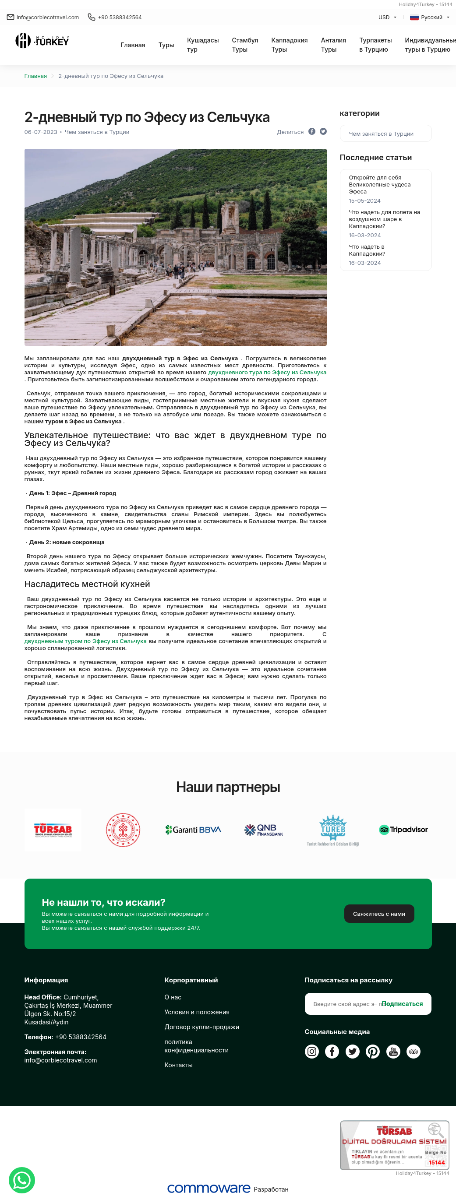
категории (360, 113)
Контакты (179, 1065)
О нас (173, 997)
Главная (132, 45)
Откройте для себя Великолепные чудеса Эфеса (380, 184)
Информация (46, 980)
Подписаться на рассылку (349, 980)
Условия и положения (197, 1012)
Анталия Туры (333, 44)
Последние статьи (376, 157)
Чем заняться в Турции (97, 131)
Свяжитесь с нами (379, 913)
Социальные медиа (337, 1032)
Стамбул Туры (245, 44)
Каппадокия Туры (289, 44)
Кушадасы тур (203, 44)
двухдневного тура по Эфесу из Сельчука (268, 372)
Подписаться (402, 1003)
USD (383, 17)
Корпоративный (191, 980)
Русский (426, 17)
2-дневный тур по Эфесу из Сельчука (110, 75)
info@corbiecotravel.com (43, 17)
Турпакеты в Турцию (375, 44)
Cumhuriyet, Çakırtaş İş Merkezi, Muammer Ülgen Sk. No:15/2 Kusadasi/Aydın (69, 1009)
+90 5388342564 (115, 17)
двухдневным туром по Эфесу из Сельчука (86, 640)
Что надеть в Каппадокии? (367, 250)
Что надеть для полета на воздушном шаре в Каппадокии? (385, 218)
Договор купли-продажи (202, 1027)
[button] (166, 44)
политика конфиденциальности (197, 1046)
